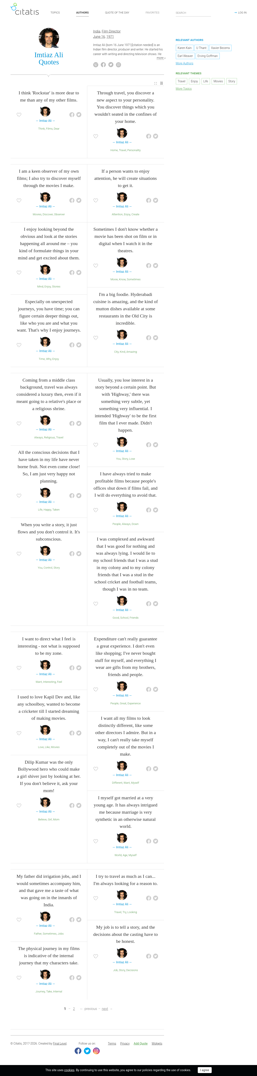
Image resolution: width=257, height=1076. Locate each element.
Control (48, 568)
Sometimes (134, 280)
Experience (134, 703)
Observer (59, 214)
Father (38, 934)
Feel (59, 682)
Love (41, 747)
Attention (117, 214)
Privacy (124, 1044)
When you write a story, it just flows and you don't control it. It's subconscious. (49, 532)
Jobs (61, 934)
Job (115, 970)
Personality (134, 150)
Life (40, 510)
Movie (114, 280)
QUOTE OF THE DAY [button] (117, 12)
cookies (69, 1070)
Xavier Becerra (220, 48)
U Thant (201, 48)
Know (122, 280)
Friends (134, 618)
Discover (48, 214)
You (40, 568)
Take (49, 992)
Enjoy (47, 287)
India (96, 32)
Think (41, 129)
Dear (56, 129)
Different (117, 783)
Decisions (132, 970)
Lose (132, 459)
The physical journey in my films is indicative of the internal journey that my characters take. (49, 956)
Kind (122, 352)
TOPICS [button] (55, 12)
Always (38, 437)
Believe (42, 819)
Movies (37, 214)
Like (47, 747)
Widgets (157, 1044)
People (117, 524)
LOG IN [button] (242, 12)
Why (48, 359)
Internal (57, 992)
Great (123, 703)
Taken (55, 510)
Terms (112, 1044)
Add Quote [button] (141, 1044)
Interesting (49, 682)
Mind (40, 287)
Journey (40, 992)
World (117, 855)
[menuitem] (155, 84)
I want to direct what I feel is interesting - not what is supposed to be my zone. (49, 646)
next (105, 1009)
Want (39, 682)
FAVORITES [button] (152, 12)
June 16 (99, 37)
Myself (135, 783)
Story (57, 568)
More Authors (184, 64)
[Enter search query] (193, 12)
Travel (122, 150)
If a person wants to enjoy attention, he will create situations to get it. (125, 179)
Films (49, 129)
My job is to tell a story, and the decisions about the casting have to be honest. (125, 935)
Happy (47, 510)
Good (116, 618)
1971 (110, 37)
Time (42, 359)
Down (135, 524)
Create (135, 214)
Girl (50, 819)
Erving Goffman (208, 56)
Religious (49, 437)
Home (114, 150)
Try (124, 912)
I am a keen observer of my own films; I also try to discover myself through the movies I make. (49, 179)
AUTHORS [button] (82, 12)
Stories (56, 287)
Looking (132, 912)
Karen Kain (185, 48)
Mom (56, 819)
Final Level (59, 1044)
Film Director (111, 32)
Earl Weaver (185, 56)
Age (125, 855)
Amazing (131, 352)
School (124, 618)
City (116, 352)
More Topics (184, 89)
